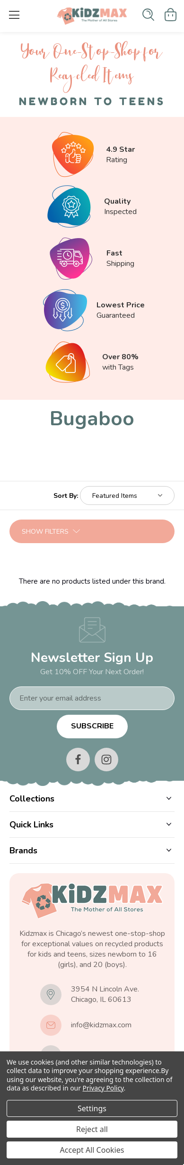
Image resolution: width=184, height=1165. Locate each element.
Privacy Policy (103, 1087)
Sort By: (65, 495)
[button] (92, 531)
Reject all (92, 1129)
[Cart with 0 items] (171, 14)
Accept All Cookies (92, 1150)
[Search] (148, 14)
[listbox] (127, 495)
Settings (92, 1108)
